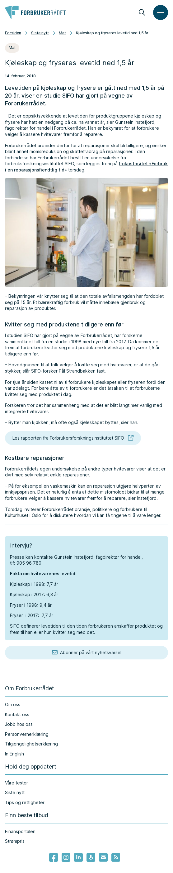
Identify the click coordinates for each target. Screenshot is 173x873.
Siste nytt (40, 33)
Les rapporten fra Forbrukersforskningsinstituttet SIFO (72, 438)
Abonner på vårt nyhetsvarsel (86, 652)
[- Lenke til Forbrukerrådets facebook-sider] (53, 857)
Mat (62, 33)
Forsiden (13, 33)
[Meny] (160, 12)
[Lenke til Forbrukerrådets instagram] (66, 857)
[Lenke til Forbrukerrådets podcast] (90, 857)
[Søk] (141, 12)
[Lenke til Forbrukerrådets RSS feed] (115, 857)
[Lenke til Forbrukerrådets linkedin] (78, 857)
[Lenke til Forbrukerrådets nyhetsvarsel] (103, 857)
